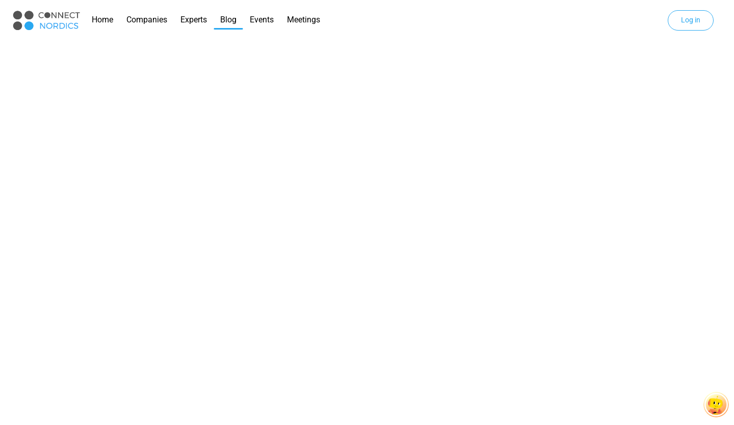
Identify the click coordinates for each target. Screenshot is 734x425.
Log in (690, 20)
